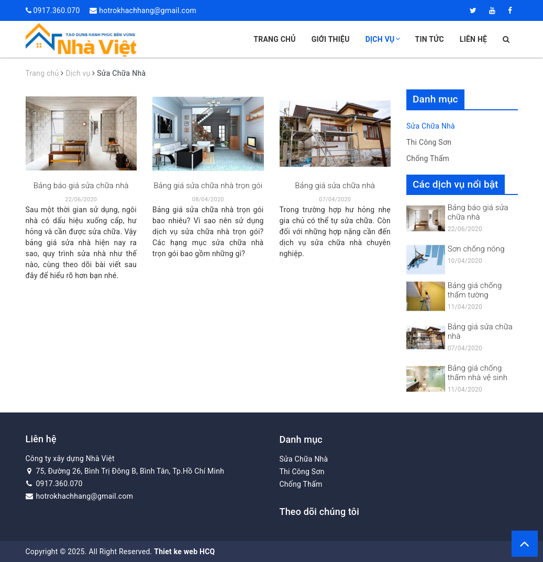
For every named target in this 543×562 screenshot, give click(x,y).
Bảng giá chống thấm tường (475, 290)
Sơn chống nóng (476, 249)
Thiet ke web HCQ (184, 551)
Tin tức (429, 39)
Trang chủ (274, 39)
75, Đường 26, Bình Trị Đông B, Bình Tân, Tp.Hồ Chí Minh (125, 471)
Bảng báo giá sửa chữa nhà (81, 185)
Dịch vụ (382, 39)
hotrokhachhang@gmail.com (147, 10)
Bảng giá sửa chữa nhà (335, 185)
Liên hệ (473, 39)
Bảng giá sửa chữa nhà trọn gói (207, 185)
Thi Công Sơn (428, 142)
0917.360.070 (56, 10)
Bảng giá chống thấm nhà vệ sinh (478, 372)
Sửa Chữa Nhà (430, 126)
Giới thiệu (331, 39)
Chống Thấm (427, 158)
